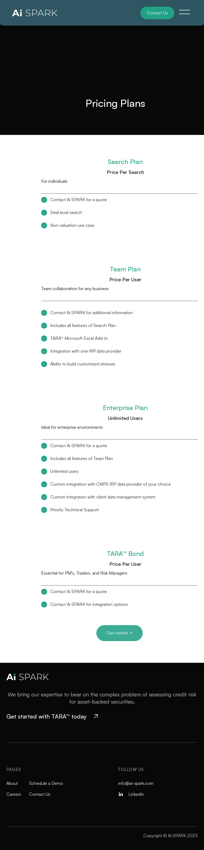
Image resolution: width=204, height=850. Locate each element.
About (12, 783)
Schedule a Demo (46, 783)
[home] (38, 13)
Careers (13, 794)
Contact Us (157, 12)
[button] (184, 12)
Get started (119, 632)
